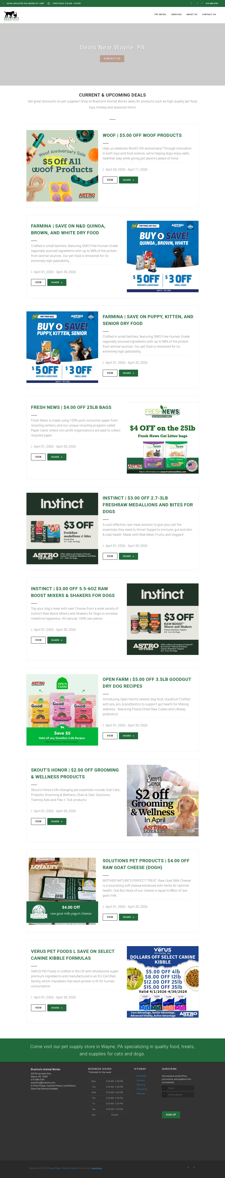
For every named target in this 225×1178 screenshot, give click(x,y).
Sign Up (171, 1114)
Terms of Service (70, 1168)
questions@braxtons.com (43, 1082)
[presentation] (178, 1103)
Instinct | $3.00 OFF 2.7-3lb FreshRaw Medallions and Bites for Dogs (148, 504)
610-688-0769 (37, 1079)
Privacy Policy (54, 1168)
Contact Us (112, 58)
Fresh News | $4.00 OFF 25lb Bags (71, 407)
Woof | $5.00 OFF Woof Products (142, 135)
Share (128, 180)
